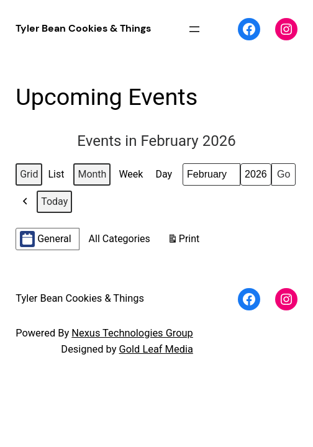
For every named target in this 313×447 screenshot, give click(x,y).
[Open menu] (194, 29)
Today (54, 201)
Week (131, 174)
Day (163, 174)
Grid (30, 177)
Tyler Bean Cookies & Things (83, 28)
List (57, 177)
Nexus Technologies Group (132, 333)
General (45, 239)
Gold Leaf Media (156, 349)
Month (92, 174)
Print (183, 241)
